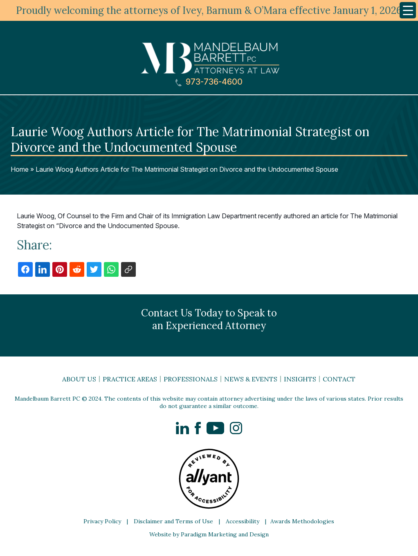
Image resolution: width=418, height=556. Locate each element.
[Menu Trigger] (408, 10)
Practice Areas (130, 379)
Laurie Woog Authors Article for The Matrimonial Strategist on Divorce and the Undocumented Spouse (187, 169)
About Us (79, 379)
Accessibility (242, 521)
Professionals (191, 379)
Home (20, 169)
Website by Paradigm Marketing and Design (209, 534)
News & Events (250, 379)
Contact (339, 379)
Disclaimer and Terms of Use (173, 521)
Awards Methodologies (302, 521)
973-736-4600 (209, 82)
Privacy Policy (102, 521)
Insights (300, 379)
